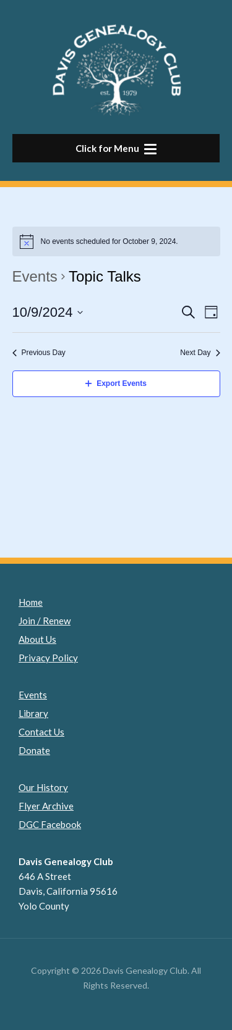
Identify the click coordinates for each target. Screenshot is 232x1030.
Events (35, 276)
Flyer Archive (46, 805)
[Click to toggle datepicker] (48, 312)
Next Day (200, 352)
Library (33, 713)
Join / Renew (45, 620)
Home (31, 602)
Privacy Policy (48, 657)
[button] (116, 148)
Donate (34, 750)
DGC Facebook (50, 824)
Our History (43, 787)
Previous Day (39, 352)
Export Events (116, 383)
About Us (37, 639)
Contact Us (41, 731)
